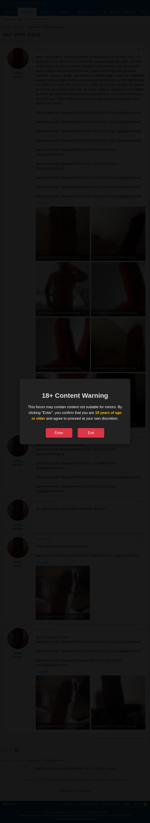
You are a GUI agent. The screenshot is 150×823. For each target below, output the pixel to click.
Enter (59, 433)
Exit (91, 433)
